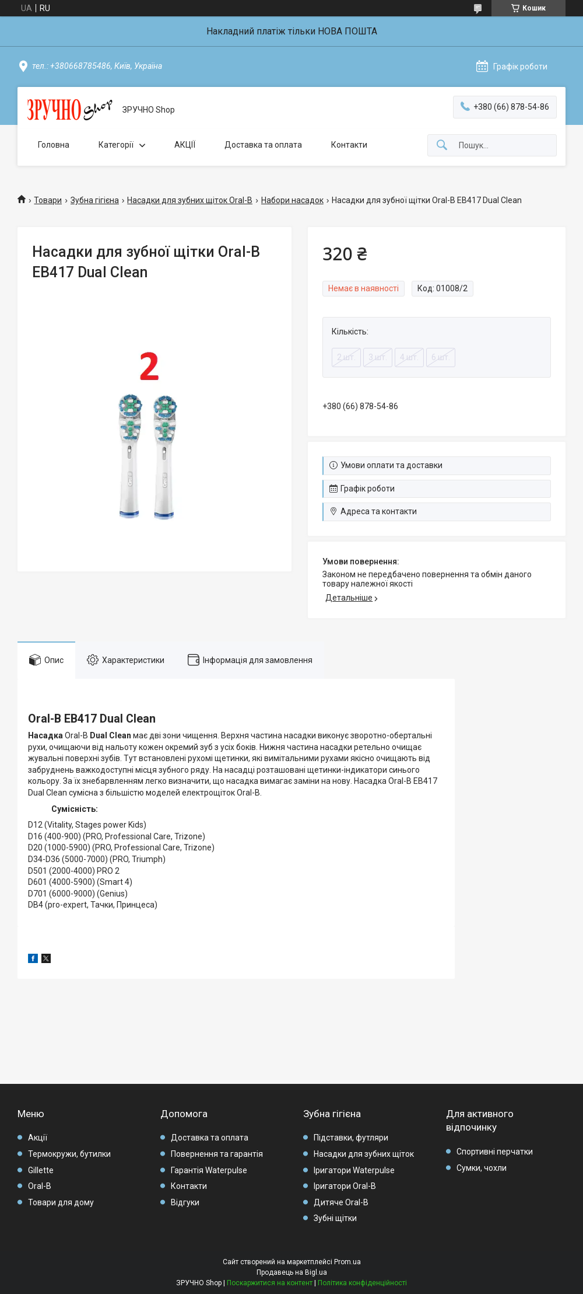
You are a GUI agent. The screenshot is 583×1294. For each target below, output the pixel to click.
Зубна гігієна (95, 200)
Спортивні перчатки (494, 1151)
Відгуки (185, 1202)
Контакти (349, 144)
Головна (53, 144)
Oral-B (39, 1186)
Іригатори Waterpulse (354, 1170)
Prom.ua (347, 1262)
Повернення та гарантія (217, 1154)
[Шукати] (442, 146)
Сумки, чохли (481, 1168)
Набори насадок (292, 200)
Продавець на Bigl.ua (292, 1272)
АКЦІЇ (184, 144)
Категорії (116, 144)
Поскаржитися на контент (269, 1283)
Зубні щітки (335, 1218)
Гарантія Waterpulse (209, 1170)
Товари (48, 200)
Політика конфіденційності (362, 1283)
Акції (37, 1137)
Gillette (41, 1170)
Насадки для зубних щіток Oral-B (189, 200)
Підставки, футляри (351, 1137)
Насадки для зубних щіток (364, 1154)
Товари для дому (61, 1202)
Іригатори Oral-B (345, 1186)
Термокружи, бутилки (69, 1154)
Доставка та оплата (263, 144)
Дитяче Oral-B (341, 1202)
